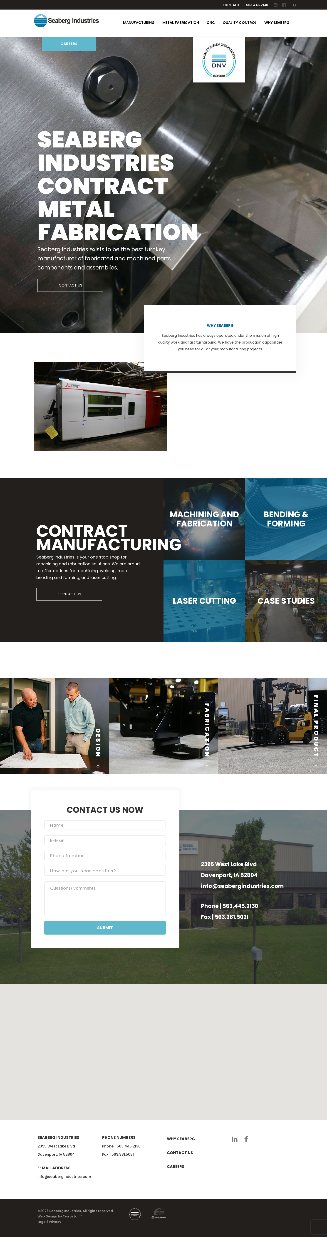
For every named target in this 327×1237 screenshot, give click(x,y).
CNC (211, 22)
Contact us (180, 1152)
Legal (42, 1222)
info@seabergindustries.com (242, 886)
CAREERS (68, 43)
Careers (175, 1166)
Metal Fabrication (180, 22)
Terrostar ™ (72, 1216)
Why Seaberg (277, 22)
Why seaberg (181, 1139)
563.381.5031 (232, 917)
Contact (231, 5)
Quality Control (240, 22)
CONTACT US (70, 285)
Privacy (55, 1222)
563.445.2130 (257, 5)
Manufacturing (139, 22)
